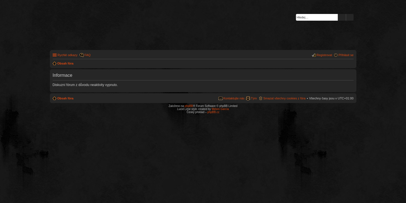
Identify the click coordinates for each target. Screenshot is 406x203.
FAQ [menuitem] (87, 55)
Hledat (342, 17)
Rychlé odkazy (68, 55)
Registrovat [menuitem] (324, 55)
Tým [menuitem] (254, 98)
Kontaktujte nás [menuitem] (234, 98)
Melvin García (220, 109)
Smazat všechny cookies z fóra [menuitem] (284, 98)
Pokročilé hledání (350, 17)
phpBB (189, 106)
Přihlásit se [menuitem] (346, 55)
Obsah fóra (65, 98)
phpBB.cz (213, 112)
